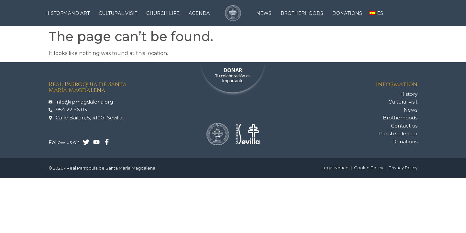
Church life (164, 13)
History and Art (69, 13)
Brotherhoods (304, 13)
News (265, 13)
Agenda (199, 13)
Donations (347, 13)
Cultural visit (119, 13)
